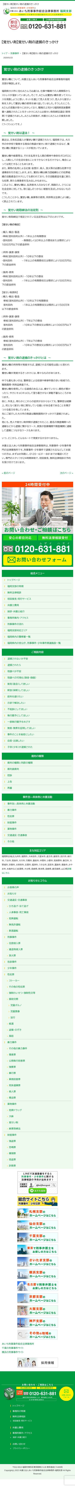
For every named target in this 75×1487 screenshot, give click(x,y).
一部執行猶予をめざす (18, 721)
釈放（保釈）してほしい (18, 690)
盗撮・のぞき (15, 1030)
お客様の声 (13, 887)
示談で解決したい (16, 703)
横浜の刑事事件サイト (13, 1352)
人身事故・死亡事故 (19, 912)
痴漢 (11, 1023)
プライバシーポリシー (21, 1448)
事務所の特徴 (19, 1411)
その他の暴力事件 (18, 1048)
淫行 (12, 1017)
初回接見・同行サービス (19, 599)
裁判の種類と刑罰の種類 (20, 762)
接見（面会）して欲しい (18, 684)
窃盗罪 (12, 1159)
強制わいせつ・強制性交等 (22, 993)
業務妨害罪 (14, 1079)
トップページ (13, 580)
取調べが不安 (14, 671)
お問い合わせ (19, 1444)
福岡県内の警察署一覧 (18, 636)
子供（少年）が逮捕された (20, 747)
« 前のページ (8, 473)
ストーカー (14, 980)
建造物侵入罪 (16, 949)
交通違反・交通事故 (17, 835)
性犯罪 (10, 816)
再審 (9, 788)
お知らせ (11, 893)
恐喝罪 (12, 1147)
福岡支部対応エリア (17, 630)
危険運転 (13, 918)
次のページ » (66, 473)
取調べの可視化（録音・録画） (21, 677)
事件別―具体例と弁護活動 (21, 803)
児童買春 (15, 1011)
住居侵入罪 (14, 943)
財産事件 (12, 822)
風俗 (11, 1036)
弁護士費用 (13, 605)
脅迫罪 (12, 1097)
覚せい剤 (13, 1122)
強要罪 (12, 1067)
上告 (9, 781)
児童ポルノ (16, 1005)
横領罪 (12, 1153)
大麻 (11, 1116)
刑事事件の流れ (15, 624)
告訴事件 (12, 962)
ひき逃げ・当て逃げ (18, 906)
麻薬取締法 (14, 1128)
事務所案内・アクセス (17, 617)
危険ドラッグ (15, 1110)
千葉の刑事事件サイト (13, 1348)
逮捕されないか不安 (17, 658)
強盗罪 (12, 1141)
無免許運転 (14, 924)
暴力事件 (12, 810)
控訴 (9, 775)
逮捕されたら (14, 665)
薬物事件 (12, 829)
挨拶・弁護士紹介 (16, 611)
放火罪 (12, 955)
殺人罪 (12, 1091)
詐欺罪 (12, 1165)
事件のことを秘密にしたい (20, 734)
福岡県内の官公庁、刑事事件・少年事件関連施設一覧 (34, 643)
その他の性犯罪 (17, 986)
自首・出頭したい (15, 740)
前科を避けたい (15, 696)
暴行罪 (12, 1073)
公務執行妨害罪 (17, 1060)
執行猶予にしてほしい (18, 715)
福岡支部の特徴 (15, 586)
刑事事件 (14, 53)
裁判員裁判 (13, 769)
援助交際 (13, 999)
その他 (10, 841)
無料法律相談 (14, 592)
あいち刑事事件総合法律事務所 (18, 1344)
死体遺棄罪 (14, 1085)
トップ (4, 53)
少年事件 (12, 968)
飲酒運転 (13, 930)
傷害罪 (12, 1054)
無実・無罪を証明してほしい (21, 728)
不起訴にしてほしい (17, 709)
